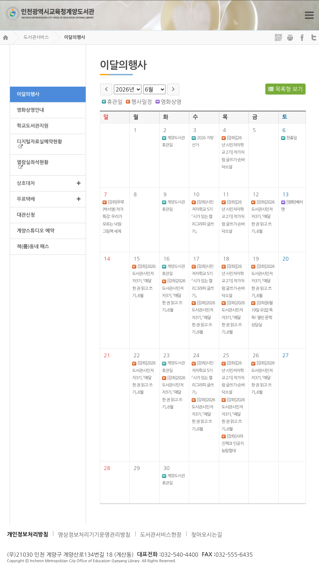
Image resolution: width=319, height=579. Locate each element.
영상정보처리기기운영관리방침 (94, 534)
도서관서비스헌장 (160, 534)
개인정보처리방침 (27, 534)
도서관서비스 (36, 37)
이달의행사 (74, 37)
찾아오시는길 (206, 534)
